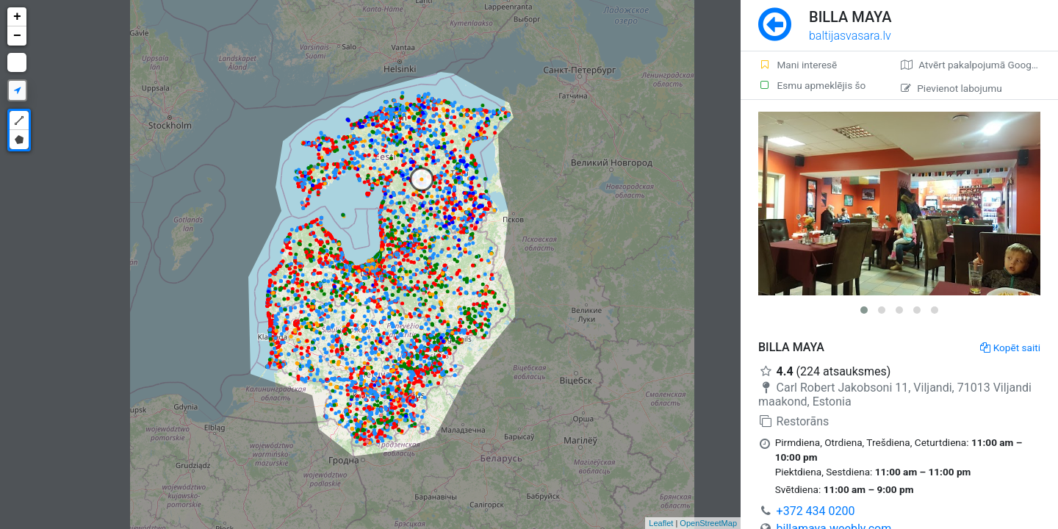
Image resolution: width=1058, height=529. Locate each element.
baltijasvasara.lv (850, 36)
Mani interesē (797, 65)
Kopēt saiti (1010, 347)
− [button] (17, 36)
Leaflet (661, 523)
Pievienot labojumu (951, 88)
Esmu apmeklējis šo (812, 85)
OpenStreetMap (708, 523)
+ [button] (17, 17)
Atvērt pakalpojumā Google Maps (979, 65)
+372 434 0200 (816, 511)
